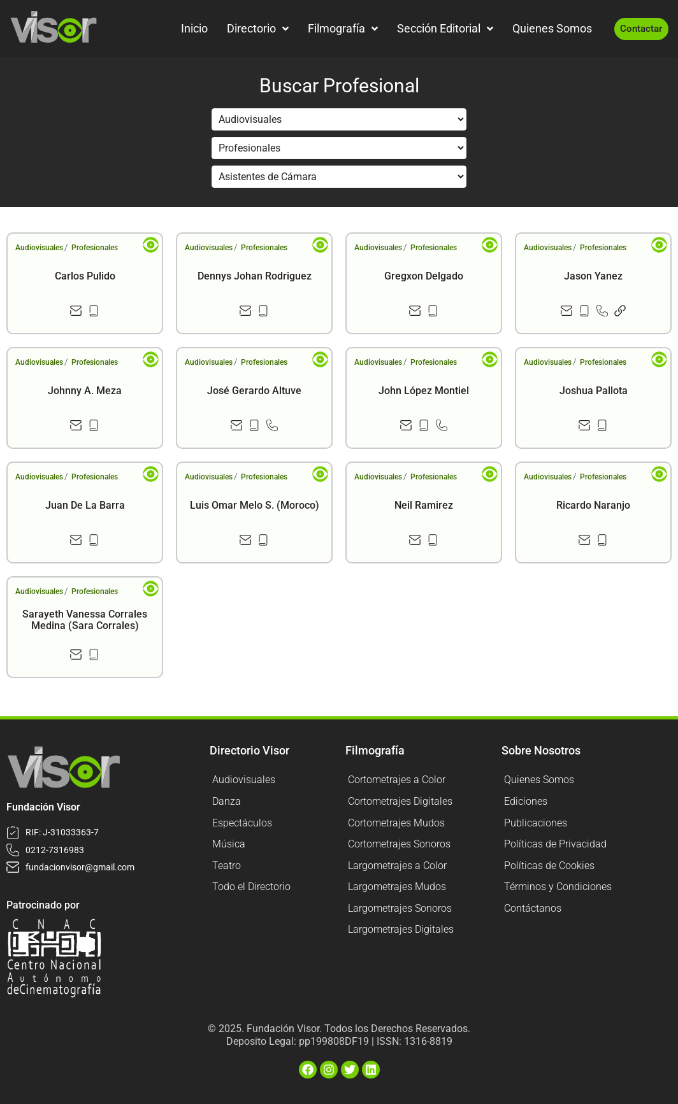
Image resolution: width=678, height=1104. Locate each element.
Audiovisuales (39, 247)
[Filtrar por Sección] (339, 119)
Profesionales (94, 247)
